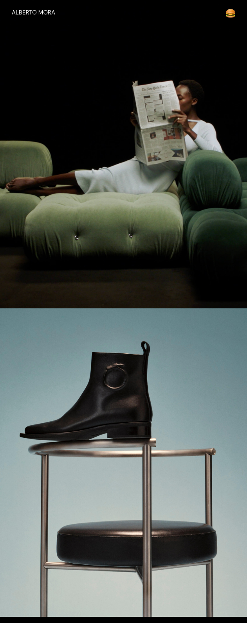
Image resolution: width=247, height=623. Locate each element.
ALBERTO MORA (33, 13)
